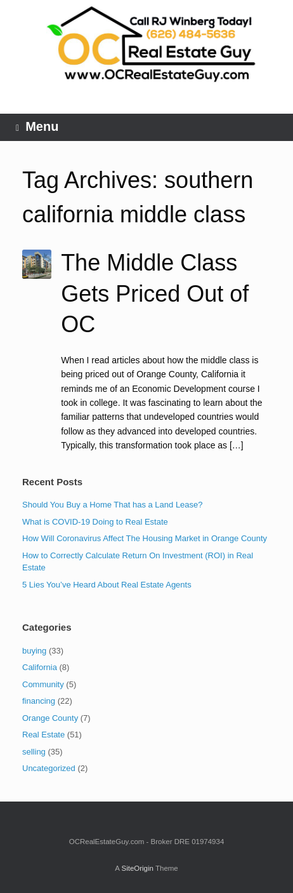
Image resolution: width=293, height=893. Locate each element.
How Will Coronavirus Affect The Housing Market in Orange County (144, 538)
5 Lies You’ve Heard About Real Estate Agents (107, 584)
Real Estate (43, 734)
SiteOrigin (137, 868)
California (39, 667)
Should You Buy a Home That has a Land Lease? (112, 504)
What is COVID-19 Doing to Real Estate (95, 522)
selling (34, 751)
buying (34, 650)
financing (38, 701)
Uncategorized (48, 768)
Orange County (50, 718)
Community (43, 684)
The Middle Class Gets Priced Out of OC (155, 293)
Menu (37, 127)
